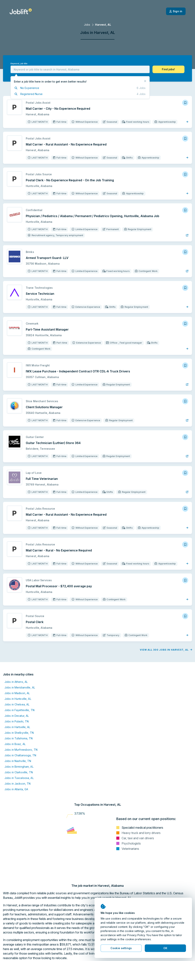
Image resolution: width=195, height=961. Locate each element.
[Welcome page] (20, 11)
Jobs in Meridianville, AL (20, 687)
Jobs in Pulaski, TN (17, 721)
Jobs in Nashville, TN (18, 761)
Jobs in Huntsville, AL (18, 698)
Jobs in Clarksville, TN (19, 772)
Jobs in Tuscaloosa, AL (19, 778)
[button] (168, 69)
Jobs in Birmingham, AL (19, 766)
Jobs (87, 24)
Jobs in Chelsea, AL (17, 704)
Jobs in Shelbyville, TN (19, 732)
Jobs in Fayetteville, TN (19, 710)
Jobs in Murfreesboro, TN (21, 749)
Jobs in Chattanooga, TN (20, 755)
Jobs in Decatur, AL (17, 715)
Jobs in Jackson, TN (17, 783)
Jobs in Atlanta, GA (16, 789)
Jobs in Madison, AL (17, 693)
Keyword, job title (19, 63)
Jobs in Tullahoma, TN (19, 738)
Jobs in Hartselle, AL (17, 727)
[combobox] (80, 69)
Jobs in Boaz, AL (15, 744)
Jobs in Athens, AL (16, 681)
